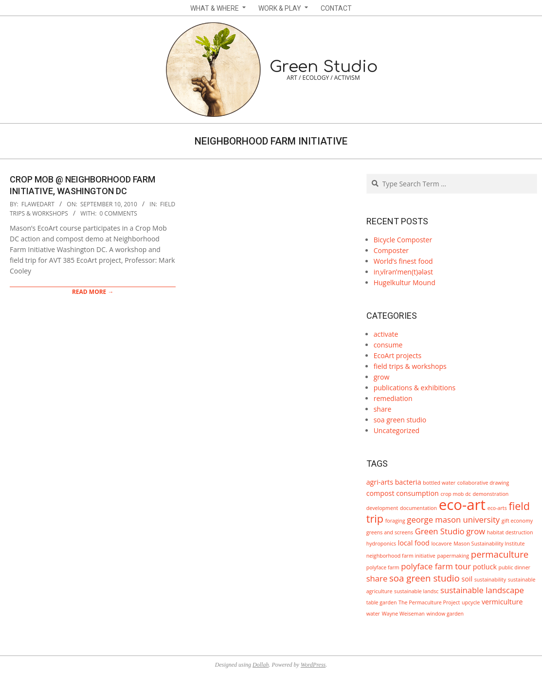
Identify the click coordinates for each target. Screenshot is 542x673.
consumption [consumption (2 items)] (417, 493)
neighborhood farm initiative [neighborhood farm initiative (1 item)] (400, 555)
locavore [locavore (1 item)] (441, 543)
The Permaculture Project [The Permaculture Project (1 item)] (429, 602)
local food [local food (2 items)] (414, 542)
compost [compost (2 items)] (380, 493)
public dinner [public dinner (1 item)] (514, 567)
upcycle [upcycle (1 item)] (471, 602)
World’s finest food (403, 261)
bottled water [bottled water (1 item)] (439, 482)
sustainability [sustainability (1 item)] (490, 579)
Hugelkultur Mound (404, 282)
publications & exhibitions (415, 387)
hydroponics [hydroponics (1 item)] (381, 543)
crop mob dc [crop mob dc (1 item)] (455, 494)
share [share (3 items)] (377, 578)
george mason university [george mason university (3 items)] (453, 519)
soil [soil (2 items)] (466, 578)
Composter (391, 250)
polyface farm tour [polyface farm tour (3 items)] (436, 566)
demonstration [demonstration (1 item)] (490, 494)
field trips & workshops (410, 366)
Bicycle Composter (403, 239)
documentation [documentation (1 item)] (418, 508)
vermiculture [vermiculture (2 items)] (502, 601)
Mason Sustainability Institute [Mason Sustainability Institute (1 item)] (488, 543)
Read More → (93, 292)
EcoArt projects (398, 355)
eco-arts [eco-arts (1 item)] (497, 508)
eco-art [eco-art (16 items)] (462, 504)
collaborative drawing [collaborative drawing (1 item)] (483, 482)
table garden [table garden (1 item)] (381, 602)
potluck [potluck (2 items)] (485, 566)
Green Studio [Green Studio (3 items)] (440, 531)
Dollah (261, 664)
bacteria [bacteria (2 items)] (408, 482)
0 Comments (118, 213)
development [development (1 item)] (382, 508)
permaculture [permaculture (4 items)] (500, 554)
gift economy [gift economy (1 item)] (517, 520)
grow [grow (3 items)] (475, 531)
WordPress (313, 664)
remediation (393, 398)
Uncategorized (396, 430)
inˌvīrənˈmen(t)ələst (403, 271)
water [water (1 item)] (373, 613)
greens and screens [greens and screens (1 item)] (389, 532)
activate (386, 334)
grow (382, 377)
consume (388, 344)
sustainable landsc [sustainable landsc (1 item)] (416, 591)
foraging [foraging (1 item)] (395, 520)
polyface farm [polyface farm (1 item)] (382, 567)
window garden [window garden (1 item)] (445, 613)
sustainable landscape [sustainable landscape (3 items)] (482, 590)
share (383, 409)
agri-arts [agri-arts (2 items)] (379, 482)
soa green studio (400, 419)
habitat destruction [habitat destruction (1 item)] (510, 532)
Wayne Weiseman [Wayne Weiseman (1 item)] (403, 613)
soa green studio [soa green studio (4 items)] (424, 578)
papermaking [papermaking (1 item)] (453, 555)
